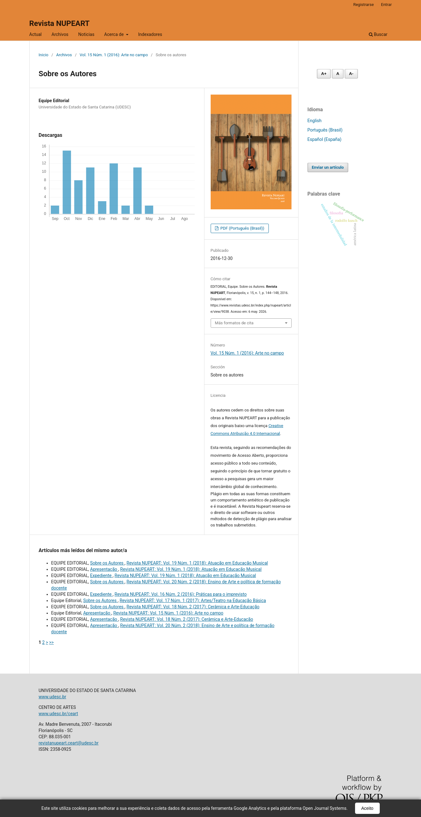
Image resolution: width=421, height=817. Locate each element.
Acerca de (114, 34)
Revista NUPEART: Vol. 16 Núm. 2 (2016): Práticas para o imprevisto (181, 594)
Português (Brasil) (325, 129)
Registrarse (363, 4)
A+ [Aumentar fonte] (324, 73)
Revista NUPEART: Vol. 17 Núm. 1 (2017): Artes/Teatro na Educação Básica (193, 600)
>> (51, 642)
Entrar (386, 4)
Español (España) (325, 139)
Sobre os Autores (107, 562)
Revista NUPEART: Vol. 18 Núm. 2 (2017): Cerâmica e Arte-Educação (193, 606)
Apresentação (104, 569)
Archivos (60, 34)
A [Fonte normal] (337, 73)
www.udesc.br (52, 696)
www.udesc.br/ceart (58, 713)
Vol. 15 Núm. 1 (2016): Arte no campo (114, 54)
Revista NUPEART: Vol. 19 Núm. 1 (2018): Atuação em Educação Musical (197, 562)
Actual (35, 34)
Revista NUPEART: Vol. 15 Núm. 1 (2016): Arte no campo (168, 612)
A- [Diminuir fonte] (351, 73)
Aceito (367, 808)
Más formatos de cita (234, 323)
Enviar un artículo (328, 167)
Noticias (86, 34)
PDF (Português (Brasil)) (241, 228)
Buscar (378, 34)
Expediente (101, 575)
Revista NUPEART (59, 23)
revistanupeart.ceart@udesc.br (69, 742)
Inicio (43, 54)
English (315, 120)
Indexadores (150, 34)
